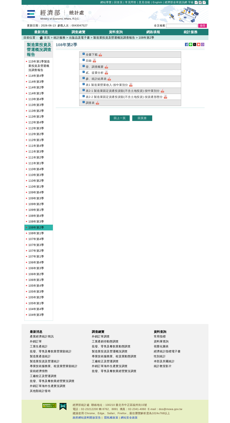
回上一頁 (120, 118)
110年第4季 (36, 169)
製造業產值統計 (40, 356)
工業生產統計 (39, 346)
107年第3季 (36, 245)
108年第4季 (36, 215)
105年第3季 (36, 291)
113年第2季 (36, 110)
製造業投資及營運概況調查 (110, 351)
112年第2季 (36, 134)
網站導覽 (106, 2)
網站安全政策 (129, 417)
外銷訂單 (36, 341)
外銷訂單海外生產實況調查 (48, 386)
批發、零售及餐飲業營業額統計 (51, 351)
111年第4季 (36, 145)
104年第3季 (36, 314)
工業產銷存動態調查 (105, 341)
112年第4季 (36, 122)
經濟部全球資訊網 (176, 2)
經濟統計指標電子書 (167, 351)
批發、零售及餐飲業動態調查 (111, 346)
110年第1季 (36, 186)
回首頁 (118, 2)
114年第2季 (36, 87)
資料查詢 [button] (116, 32)
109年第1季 (36, 210)
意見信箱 (144, 2)
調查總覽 (98, 331)
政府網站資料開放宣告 (87, 417)
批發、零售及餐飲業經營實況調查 (52, 381)
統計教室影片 (163, 366)
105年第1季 (36, 303)
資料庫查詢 (161, 341)
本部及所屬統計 (164, 361)
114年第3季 (36, 81)
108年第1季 (36, 233)
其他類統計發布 (40, 391)
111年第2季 (36, 157)
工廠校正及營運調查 (43, 376)
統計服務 (59, 37)
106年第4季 (36, 262)
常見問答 (130, 2)
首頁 (47, 37)
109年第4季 (36, 192)
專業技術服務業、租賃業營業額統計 (54, 366)
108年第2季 (146, 37)
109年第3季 (36, 198)
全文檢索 (159, 25)
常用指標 (160, 336)
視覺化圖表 (161, 346)
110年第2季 (36, 180)
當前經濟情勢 (39, 371)
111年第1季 (36, 163)
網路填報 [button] (153, 32)
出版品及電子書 (79, 37)
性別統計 (160, 356)
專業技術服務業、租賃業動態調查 (114, 356)
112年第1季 (36, 140)
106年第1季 (36, 280)
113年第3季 (36, 105)
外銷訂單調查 (101, 336)
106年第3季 (36, 268)
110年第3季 (36, 175)
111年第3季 (36, 151)
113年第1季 (36, 116)
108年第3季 (36, 221)
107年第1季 (36, 256)
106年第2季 (36, 274)
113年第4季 (36, 99)
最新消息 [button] (41, 32)
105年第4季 (36, 285)
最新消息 (36, 331)
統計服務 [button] (191, 32)
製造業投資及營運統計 (45, 361)
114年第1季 (36, 93)
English (157, 2)
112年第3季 (36, 128)
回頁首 (142, 118)
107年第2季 (36, 250)
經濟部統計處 (32, 6)
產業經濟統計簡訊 (42, 336)
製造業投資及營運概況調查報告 (114, 37)
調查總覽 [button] (78, 32)
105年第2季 (36, 297)
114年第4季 (36, 75)
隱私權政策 (111, 417)
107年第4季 (36, 239)
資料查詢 (160, 331)
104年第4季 (36, 309)
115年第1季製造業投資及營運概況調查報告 (39, 66)
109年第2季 (36, 204)
